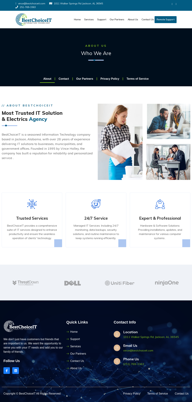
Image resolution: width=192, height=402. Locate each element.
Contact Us (148, 19)
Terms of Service (137, 78)
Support (101, 19)
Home (77, 19)
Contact (64, 78)
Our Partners (117, 19)
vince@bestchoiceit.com (30, 3)
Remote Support (165, 19)
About (47, 78)
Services (89, 19)
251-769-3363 (25, 7)
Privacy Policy (110, 78)
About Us (133, 19)
